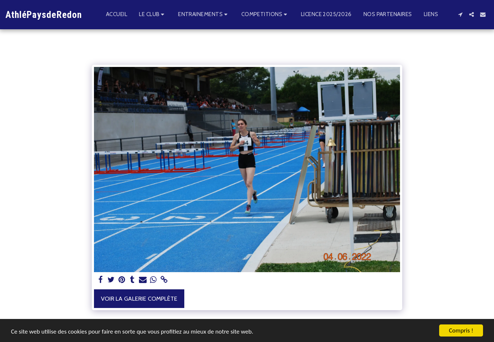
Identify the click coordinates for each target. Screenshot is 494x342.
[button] (152, 14)
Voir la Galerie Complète (139, 298)
